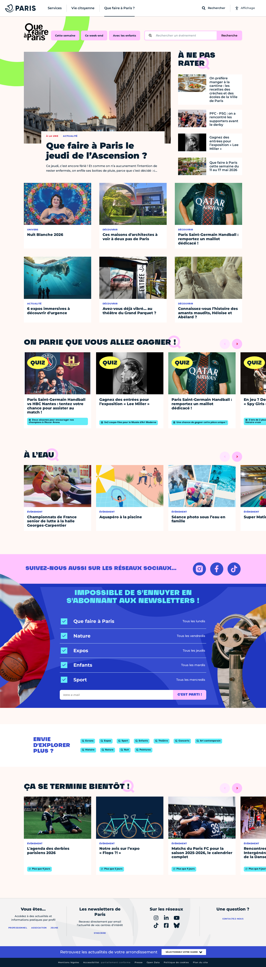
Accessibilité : (107, 962)
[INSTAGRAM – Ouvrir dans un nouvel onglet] (199, 569)
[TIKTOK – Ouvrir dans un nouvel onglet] (234, 569)
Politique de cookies (176, 962)
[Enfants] (76, 665)
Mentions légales (68, 962)
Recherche (229, 35)
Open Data (153, 962)
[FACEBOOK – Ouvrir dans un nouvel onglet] (216, 569)
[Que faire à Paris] (87, 621)
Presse (139, 962)
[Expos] (74, 650)
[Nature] (76, 636)
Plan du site (200, 962)
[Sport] (74, 680)
